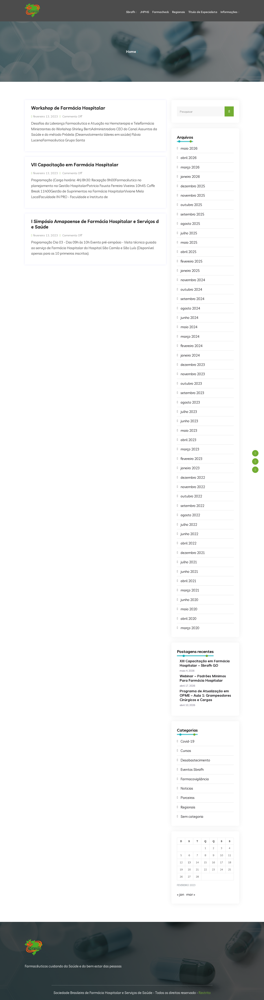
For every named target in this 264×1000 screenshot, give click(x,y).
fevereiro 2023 (191, 458)
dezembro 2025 (193, 186)
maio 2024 (189, 327)
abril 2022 (188, 543)
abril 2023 (188, 440)
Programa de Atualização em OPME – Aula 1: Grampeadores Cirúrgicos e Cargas (205, 695)
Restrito (205, 992)
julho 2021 (189, 562)
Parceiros (188, 797)
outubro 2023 (191, 383)
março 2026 (190, 167)
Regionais (178, 12)
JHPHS (144, 12)
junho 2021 (189, 571)
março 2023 (190, 449)
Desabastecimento (195, 760)
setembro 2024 (192, 299)
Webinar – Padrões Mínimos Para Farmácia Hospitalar (203, 678)
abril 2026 (188, 158)
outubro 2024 (191, 289)
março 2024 (190, 336)
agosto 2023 (190, 402)
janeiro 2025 (190, 270)
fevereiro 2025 (191, 261)
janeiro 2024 (190, 355)
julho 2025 (189, 233)
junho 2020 (189, 600)
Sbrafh (130, 12)
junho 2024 (189, 317)
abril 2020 (188, 618)
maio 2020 (189, 609)
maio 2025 (189, 242)
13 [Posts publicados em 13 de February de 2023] (189, 862)
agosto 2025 (190, 223)
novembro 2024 (193, 280)
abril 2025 (188, 252)
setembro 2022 (192, 505)
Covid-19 (187, 741)
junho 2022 (189, 534)
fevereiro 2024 (191, 346)
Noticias (187, 788)
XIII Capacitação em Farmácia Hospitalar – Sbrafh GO (205, 663)
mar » (190, 894)
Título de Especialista (202, 12)
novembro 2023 (193, 374)
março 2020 (190, 628)
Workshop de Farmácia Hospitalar (68, 108)
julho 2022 (189, 524)
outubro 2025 (191, 205)
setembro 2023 (192, 393)
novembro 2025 (193, 195)
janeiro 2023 (190, 468)
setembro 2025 (192, 214)
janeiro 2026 (190, 176)
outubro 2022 (191, 496)
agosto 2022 (190, 515)
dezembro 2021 (193, 552)
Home (131, 51)
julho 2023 (189, 411)
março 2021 (190, 590)
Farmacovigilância (195, 779)
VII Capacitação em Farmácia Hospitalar (74, 164)
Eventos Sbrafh (192, 769)
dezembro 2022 (193, 477)
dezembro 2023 (193, 364)
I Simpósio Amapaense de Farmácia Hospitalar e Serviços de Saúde (95, 224)
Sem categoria (192, 816)
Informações (229, 12)
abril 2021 (188, 581)
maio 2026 (189, 148)
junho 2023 (189, 421)
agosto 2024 (190, 308)
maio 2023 (189, 430)
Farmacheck (160, 12)
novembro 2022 (193, 487)
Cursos (186, 750)
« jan (180, 894)
